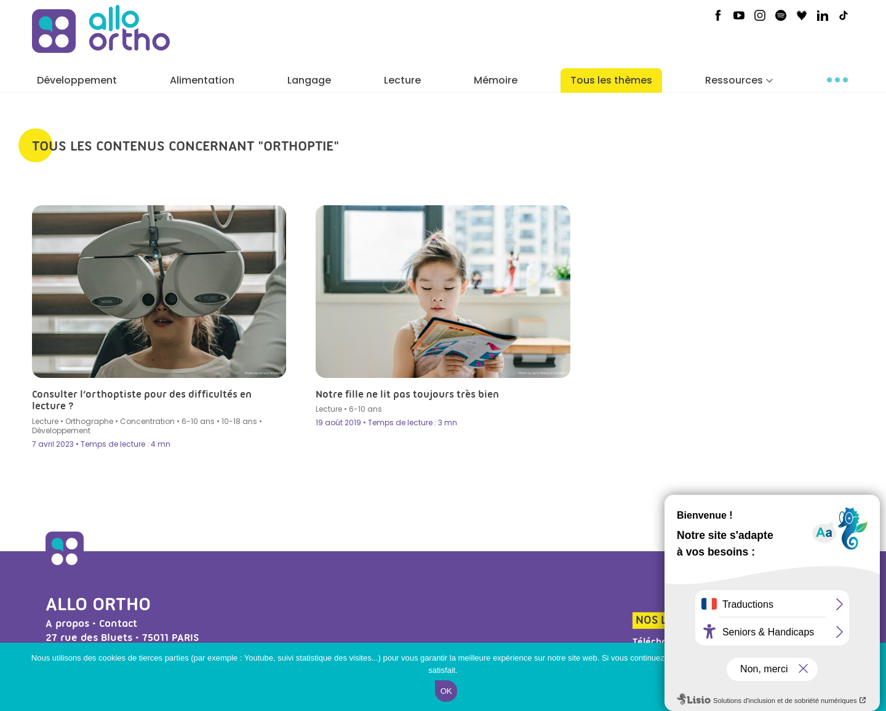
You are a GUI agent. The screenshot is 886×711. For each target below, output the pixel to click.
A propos (67, 623)
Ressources (734, 80)
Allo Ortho (98, 603)
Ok (446, 691)
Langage (309, 80)
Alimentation (202, 80)
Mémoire (495, 80)
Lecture (402, 80)
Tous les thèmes (611, 80)
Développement (77, 80)
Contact (118, 623)
